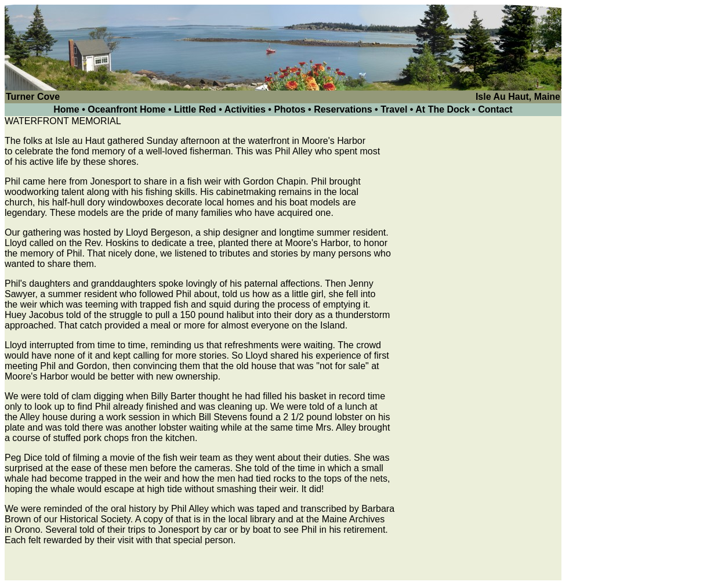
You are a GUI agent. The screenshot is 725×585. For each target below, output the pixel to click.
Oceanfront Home (128, 109)
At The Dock (442, 109)
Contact (495, 109)
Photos (289, 109)
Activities (245, 109)
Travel (393, 109)
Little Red (195, 109)
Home (66, 109)
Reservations (343, 109)
